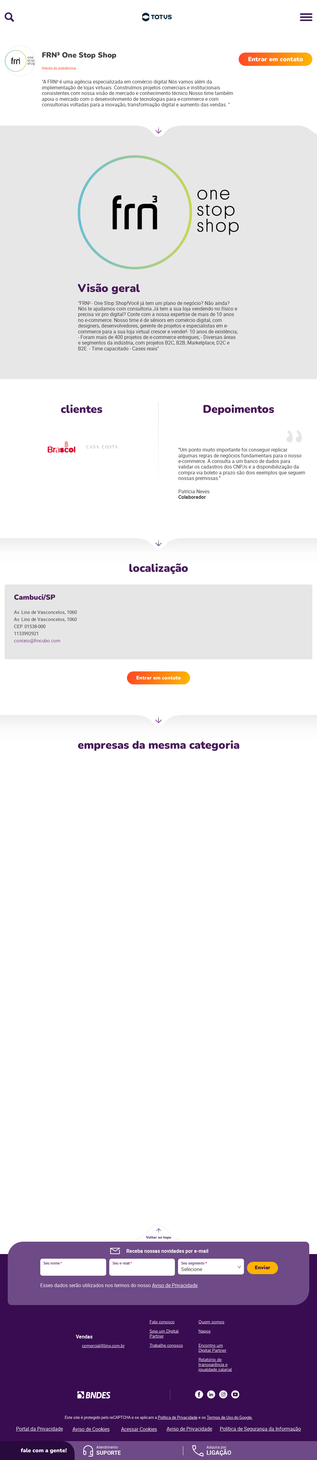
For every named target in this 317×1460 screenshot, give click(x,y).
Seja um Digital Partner (164, 1333)
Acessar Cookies (139, 1429)
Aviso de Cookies (91, 1429)
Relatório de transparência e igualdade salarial (215, 1364)
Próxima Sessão (158, 722)
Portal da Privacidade (39, 1428)
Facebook (199, 1394)
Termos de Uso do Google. (230, 1417)
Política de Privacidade (178, 1417)
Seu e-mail (122, 1263)
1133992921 (26, 633)
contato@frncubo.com (37, 640)
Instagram (223, 1394)
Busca (9, 17)
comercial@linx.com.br (103, 1346)
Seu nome (52, 1263)
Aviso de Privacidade (175, 1285)
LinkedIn (211, 1394)
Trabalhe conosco (166, 1345)
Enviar (262, 1267)
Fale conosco (162, 1322)
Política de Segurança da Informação (260, 1428)
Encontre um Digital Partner (212, 1347)
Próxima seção (158, 133)
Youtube (235, 1394)
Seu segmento (194, 1263)
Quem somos (211, 1322)
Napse (204, 1331)
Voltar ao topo (158, 1237)
